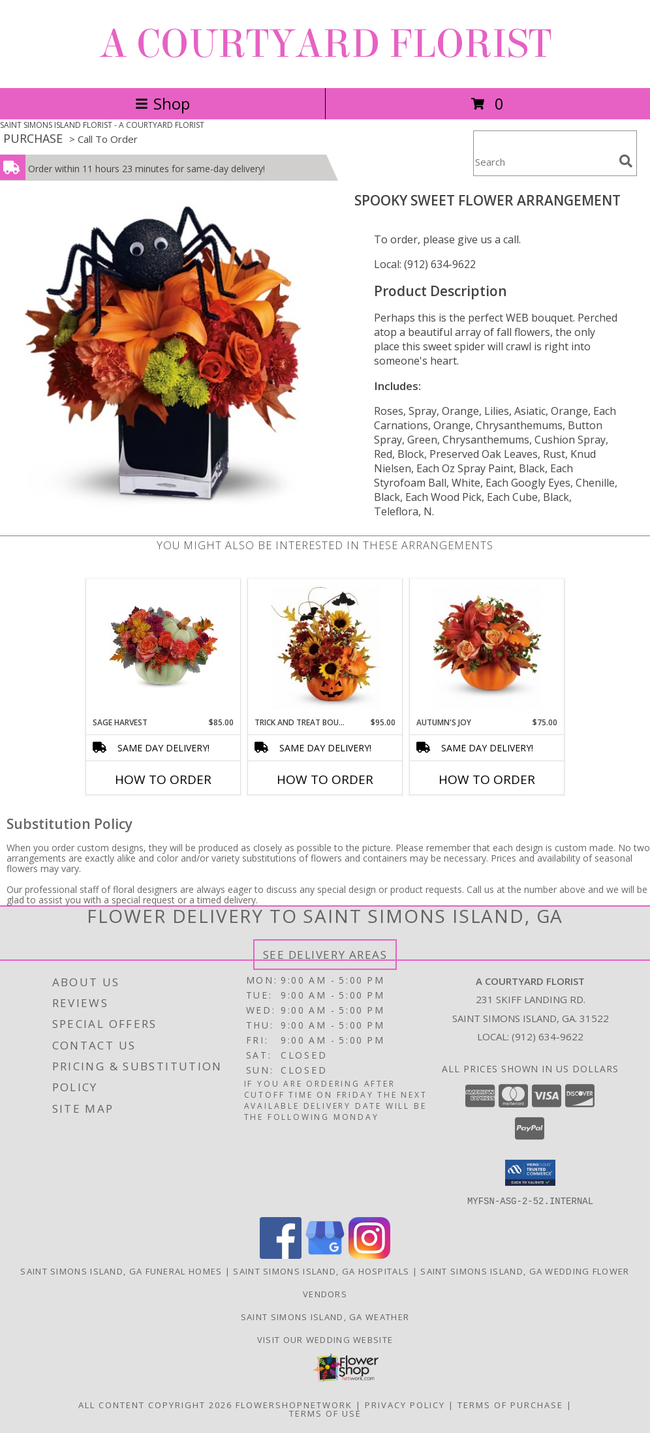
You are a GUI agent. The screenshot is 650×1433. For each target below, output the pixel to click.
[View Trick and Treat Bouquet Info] (325, 648)
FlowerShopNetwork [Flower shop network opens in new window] (294, 1404)
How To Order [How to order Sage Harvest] (163, 779)
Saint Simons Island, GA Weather (325, 1316)
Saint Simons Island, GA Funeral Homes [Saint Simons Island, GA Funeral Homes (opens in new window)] (121, 1270)
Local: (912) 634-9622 (425, 264)
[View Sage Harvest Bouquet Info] (163, 648)
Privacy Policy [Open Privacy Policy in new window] (405, 1404)
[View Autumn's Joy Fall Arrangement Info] (487, 648)
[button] (530, 1173)
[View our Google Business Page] (325, 1254)
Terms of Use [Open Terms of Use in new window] (325, 1413)
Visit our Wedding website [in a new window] (325, 1339)
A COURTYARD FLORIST (325, 44)
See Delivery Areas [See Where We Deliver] (325, 954)
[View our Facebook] (281, 1254)
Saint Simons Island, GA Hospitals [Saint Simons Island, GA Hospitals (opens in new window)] (321, 1270)
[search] (625, 161)
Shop (162, 103)
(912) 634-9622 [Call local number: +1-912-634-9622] (547, 1036)
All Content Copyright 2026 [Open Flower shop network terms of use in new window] (155, 1404)
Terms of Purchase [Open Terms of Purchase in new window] (510, 1404)
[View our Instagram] (369, 1254)
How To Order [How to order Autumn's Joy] (487, 779)
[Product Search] (543, 161)
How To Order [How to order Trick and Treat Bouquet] (325, 779)
